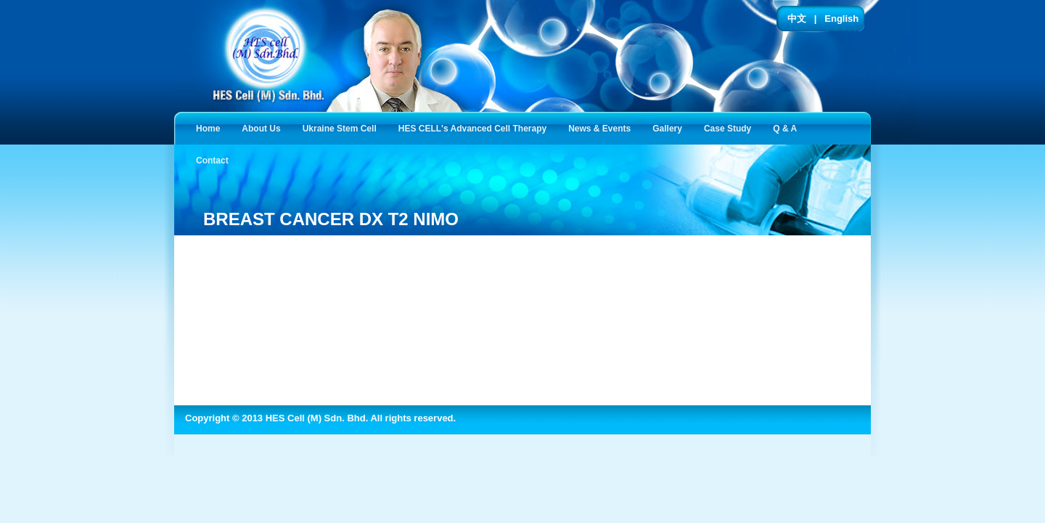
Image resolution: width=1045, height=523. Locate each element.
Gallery (670, 127)
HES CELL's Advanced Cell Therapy (475, 127)
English (841, 18)
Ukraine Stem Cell (342, 127)
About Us (264, 127)
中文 (796, 18)
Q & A (788, 127)
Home (208, 128)
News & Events (602, 127)
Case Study (730, 127)
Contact (215, 159)
